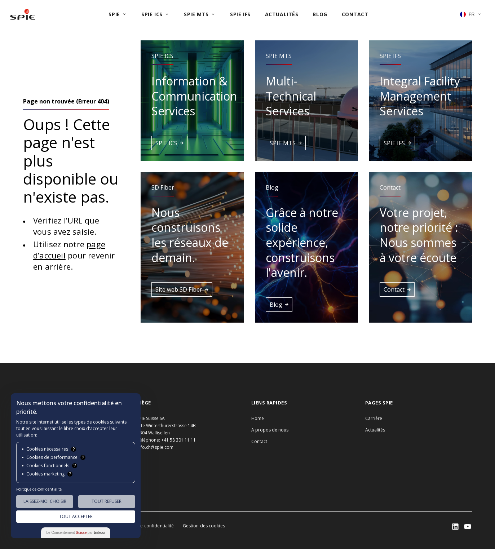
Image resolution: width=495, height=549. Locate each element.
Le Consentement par (76, 533)
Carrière (373, 418)
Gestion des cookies (204, 526)
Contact (259, 441)
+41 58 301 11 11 (178, 440)
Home (257, 418)
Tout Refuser (106, 501)
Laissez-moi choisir (44, 501)
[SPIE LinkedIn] (455, 526)
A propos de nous (269, 430)
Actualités (375, 430)
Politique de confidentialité (146, 526)
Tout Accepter (76, 516)
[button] (192, 100)
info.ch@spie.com (155, 447)
